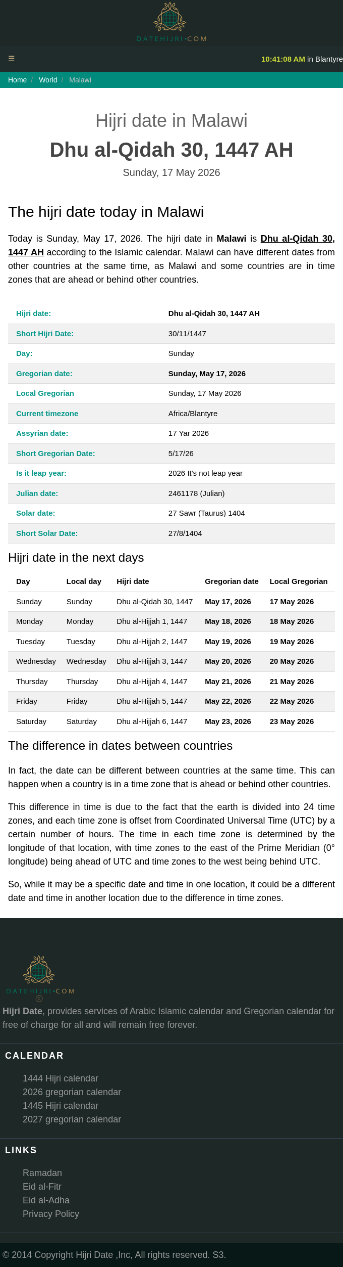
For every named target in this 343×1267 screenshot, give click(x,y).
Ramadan (42, 1173)
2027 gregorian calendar (72, 1119)
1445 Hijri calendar (60, 1106)
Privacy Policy (51, 1214)
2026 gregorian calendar (72, 1092)
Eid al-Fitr (42, 1187)
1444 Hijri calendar (60, 1078)
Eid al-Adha (46, 1200)
